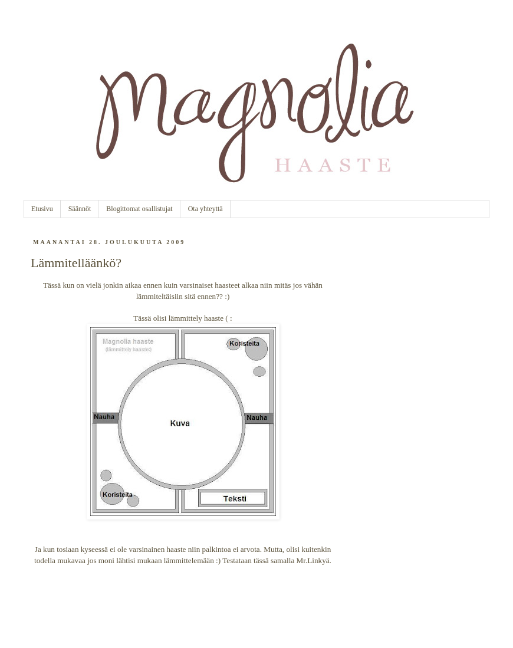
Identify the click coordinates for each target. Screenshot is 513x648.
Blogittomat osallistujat (139, 209)
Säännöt (79, 209)
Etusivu (42, 209)
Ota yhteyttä (205, 209)
